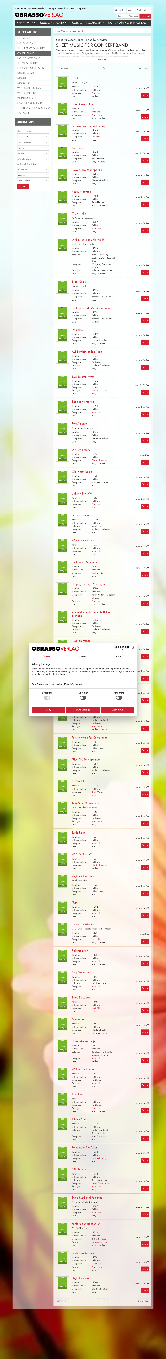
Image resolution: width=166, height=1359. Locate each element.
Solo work (23, 136)
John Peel (77, 1094)
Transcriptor (24, 180)
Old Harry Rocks (82, 471)
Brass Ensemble (26, 73)
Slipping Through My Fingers (89, 584)
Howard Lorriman (100, 390)
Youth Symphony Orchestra (33, 107)
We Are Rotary (81, 450)
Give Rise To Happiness (86, 759)
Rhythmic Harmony (83, 876)
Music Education (54, 23)
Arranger (23, 175)
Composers (94, 23)
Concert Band (25, 53)
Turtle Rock (78, 832)
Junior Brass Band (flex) (31, 48)
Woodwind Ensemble (30, 88)
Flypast (76, 902)
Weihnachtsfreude (83, 1069)
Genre (22, 148)
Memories (78, 1019)
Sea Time (77, 148)
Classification (24, 159)
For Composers (79, 8)
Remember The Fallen (85, 1147)
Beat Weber (97, 791)
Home (18, 8)
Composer (23, 169)
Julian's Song (79, 1119)
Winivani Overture (83, 540)
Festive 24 (78, 781)
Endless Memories (83, 401)
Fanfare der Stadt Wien (86, 1224)
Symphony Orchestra (29, 102)
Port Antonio (79, 423)
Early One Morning (84, 1253)
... (100, 68)
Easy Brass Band (26, 43)
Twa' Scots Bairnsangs (85, 803)
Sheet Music (26, 23)
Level (21, 153)
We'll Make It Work (84, 854)
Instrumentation (25, 131)
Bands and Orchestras (127, 23)
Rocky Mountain (82, 192)
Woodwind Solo (27, 93)
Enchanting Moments (84, 562)
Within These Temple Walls (88, 240)
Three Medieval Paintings (87, 1197)
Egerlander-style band (30, 68)
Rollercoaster (80, 950)
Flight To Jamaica (82, 1278)
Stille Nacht (79, 1169)
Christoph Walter (99, 460)
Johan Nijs (96, 228)
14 (104, 68)
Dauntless (77, 330)
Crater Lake (79, 213)
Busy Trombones (81, 972)
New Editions (28, 8)
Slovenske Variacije (83, 1041)
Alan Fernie (97, 92)
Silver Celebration (83, 104)
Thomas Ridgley (99, 1158)
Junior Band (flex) (27, 63)
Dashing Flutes (80, 515)
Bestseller (40, 8)
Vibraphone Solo (27, 97)
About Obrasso (63, 8)
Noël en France (81, 641)
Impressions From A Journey (88, 126)
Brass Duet (23, 78)
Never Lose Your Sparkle (87, 170)
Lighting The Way (82, 493)
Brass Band (23, 38)
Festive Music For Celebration (89, 737)
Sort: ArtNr (62, 68)
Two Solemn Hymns (84, 377)
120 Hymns (23, 112)
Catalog (51, 8)
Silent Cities (79, 282)
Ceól (75, 78)
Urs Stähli (96, 136)
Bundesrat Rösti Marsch (86, 924)
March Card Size (28, 164)
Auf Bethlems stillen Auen (87, 351)
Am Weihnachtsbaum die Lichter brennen (91, 614)
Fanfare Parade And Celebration (91, 308)
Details (145, 95)
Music (77, 23)
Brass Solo (23, 83)
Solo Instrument (25, 142)
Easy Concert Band (28, 58)
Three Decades (81, 997)
